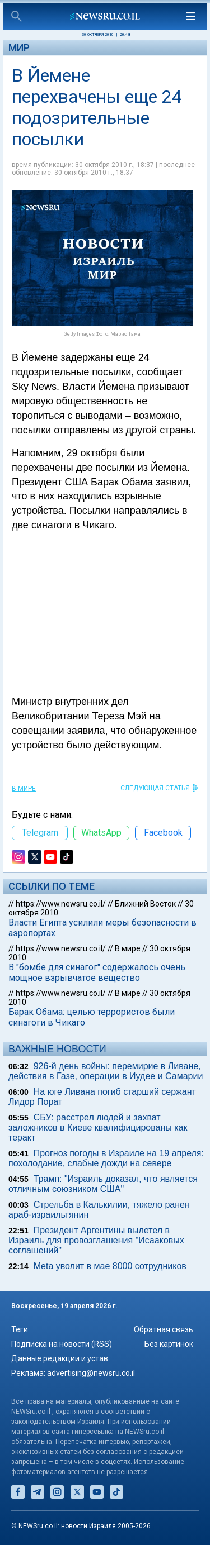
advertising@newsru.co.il (91, 1372)
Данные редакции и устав (59, 1358)
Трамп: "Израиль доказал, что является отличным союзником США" (103, 1184)
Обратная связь (163, 1329)
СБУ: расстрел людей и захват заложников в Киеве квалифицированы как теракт (97, 1127)
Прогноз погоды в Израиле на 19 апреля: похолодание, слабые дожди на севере (106, 1158)
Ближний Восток (145, 903)
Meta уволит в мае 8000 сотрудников (110, 1266)
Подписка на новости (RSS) (61, 1343)
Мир (19, 48)
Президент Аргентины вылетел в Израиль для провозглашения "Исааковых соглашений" (96, 1240)
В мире (24, 789)
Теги (19, 1329)
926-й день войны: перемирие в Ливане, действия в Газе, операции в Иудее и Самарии (105, 1071)
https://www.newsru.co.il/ (61, 903)
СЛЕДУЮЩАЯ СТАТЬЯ (155, 788)
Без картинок (168, 1343)
